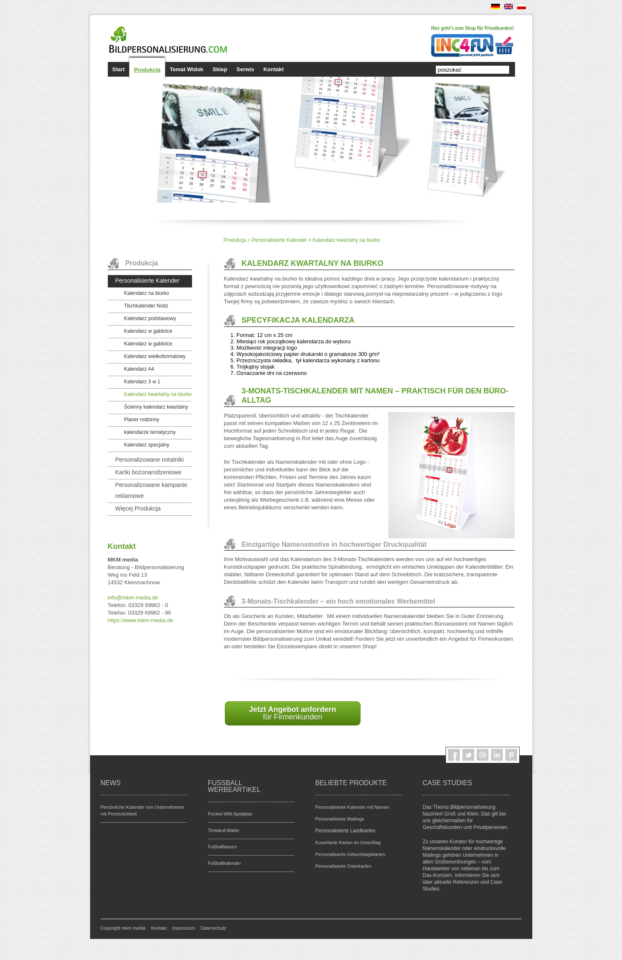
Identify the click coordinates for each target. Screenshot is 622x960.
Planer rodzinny (141, 420)
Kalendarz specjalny (146, 445)
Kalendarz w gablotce (148, 331)
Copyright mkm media (123, 928)
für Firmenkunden (292, 713)
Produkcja (147, 70)
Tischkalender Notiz (146, 306)
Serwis (245, 69)
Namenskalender (442, 848)
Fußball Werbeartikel (234, 786)
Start (118, 69)
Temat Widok (186, 69)
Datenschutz (213, 928)
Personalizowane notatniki (149, 459)
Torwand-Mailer (224, 830)
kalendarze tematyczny (150, 432)
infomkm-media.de (133, 597)
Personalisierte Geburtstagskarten (350, 854)
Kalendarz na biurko (146, 293)
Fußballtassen (222, 846)
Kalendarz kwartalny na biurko (158, 394)
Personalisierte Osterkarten (343, 866)
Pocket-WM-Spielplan (230, 813)
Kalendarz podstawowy (150, 318)
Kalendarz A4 (139, 369)
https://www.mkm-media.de (141, 620)
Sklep (220, 69)
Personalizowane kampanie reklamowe (151, 490)
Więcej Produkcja (138, 508)
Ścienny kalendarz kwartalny (156, 407)
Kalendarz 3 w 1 (142, 382)
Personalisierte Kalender (279, 240)
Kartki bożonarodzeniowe (148, 472)
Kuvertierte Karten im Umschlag (348, 842)
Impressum (183, 928)
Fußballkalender (224, 863)
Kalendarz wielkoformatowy (155, 356)
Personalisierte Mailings (339, 818)
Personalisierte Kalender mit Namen (352, 807)
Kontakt (273, 69)
